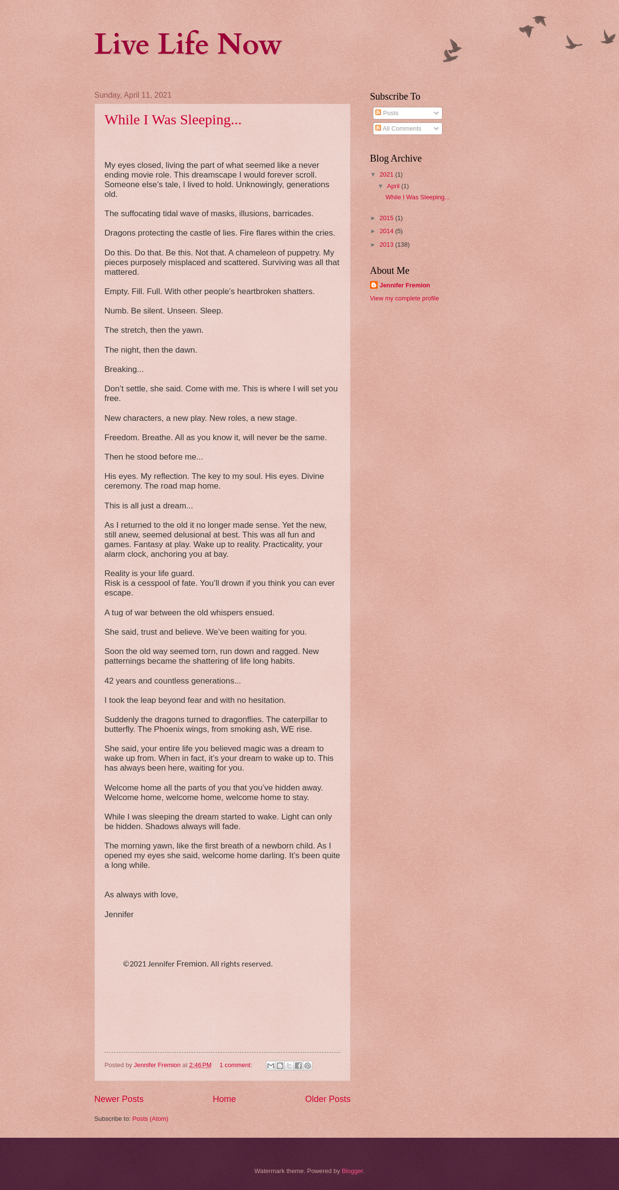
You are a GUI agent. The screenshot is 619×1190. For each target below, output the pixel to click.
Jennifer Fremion (405, 285)
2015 (387, 218)
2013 (387, 244)
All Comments (398, 128)
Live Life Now (188, 44)
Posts (386, 113)
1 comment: (237, 1065)
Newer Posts (119, 1099)
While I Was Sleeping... (173, 119)
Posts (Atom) (150, 1118)
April (394, 186)
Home (224, 1099)
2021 (387, 174)
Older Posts (328, 1099)
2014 (387, 231)
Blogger (352, 1171)
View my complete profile (404, 298)
